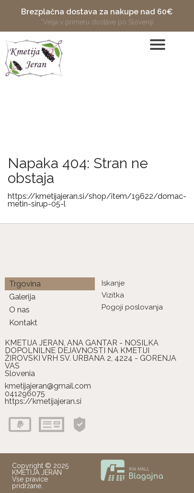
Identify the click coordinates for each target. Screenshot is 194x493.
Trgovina (25, 283)
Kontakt (23, 322)
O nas (19, 309)
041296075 (25, 393)
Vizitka (113, 295)
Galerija (22, 296)
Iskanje (113, 283)
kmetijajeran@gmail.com (48, 385)
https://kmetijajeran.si (43, 401)
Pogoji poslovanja (132, 307)
